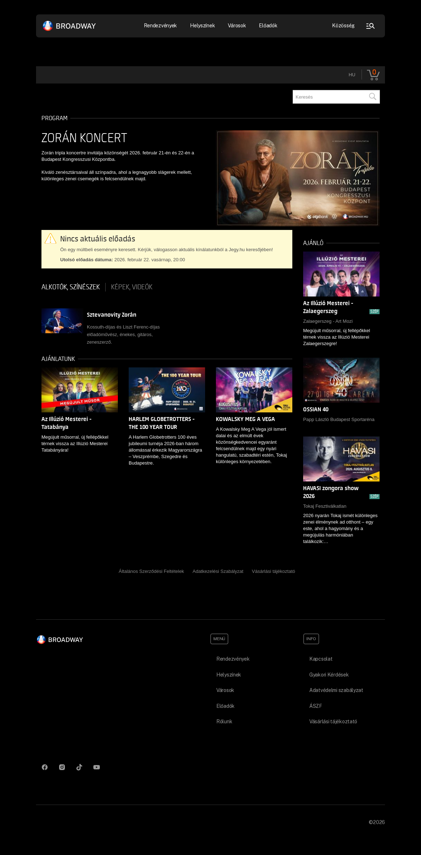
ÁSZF (315, 706)
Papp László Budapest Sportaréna (339, 419)
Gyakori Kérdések (329, 675)
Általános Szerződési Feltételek (151, 571)
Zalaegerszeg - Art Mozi (328, 321)
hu (352, 74)
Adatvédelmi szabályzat (336, 690)
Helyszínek (202, 25)
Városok (237, 25)
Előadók (268, 25)
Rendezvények (160, 25)
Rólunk (224, 721)
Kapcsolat (320, 659)
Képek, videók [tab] (131, 287)
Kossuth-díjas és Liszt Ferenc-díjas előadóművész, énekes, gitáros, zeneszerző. (123, 334)
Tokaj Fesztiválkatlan (324, 506)
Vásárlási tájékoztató (273, 571)
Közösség (343, 25)
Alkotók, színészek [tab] (70, 287)
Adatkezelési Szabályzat (217, 571)
